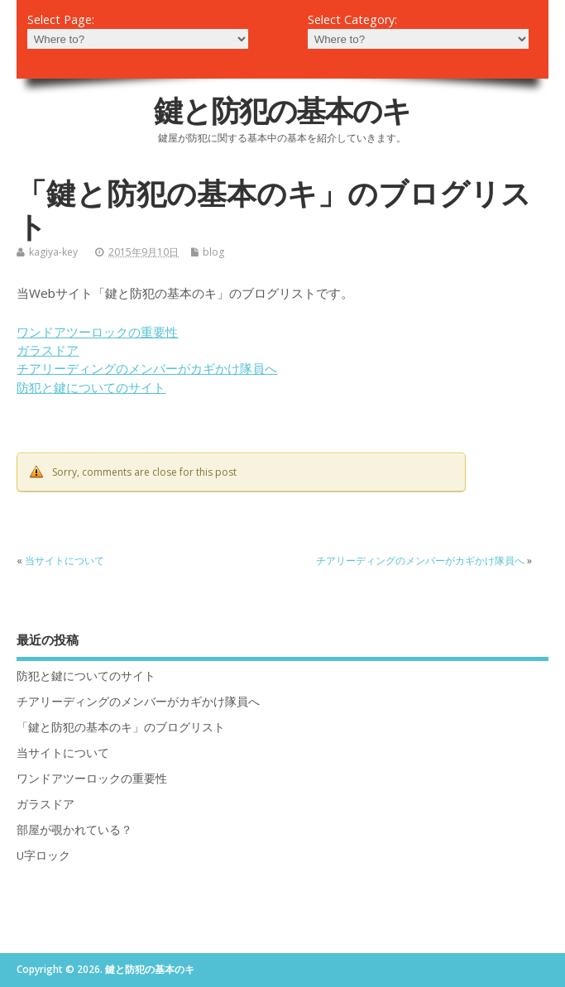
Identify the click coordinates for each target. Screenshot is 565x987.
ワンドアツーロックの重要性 (97, 331)
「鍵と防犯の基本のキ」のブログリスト (121, 727)
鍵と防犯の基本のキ (282, 110)
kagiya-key (53, 252)
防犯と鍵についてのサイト (91, 387)
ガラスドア (48, 350)
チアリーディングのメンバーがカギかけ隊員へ (147, 368)
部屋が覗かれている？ (74, 829)
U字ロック (43, 855)
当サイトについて (64, 560)
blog (213, 252)
